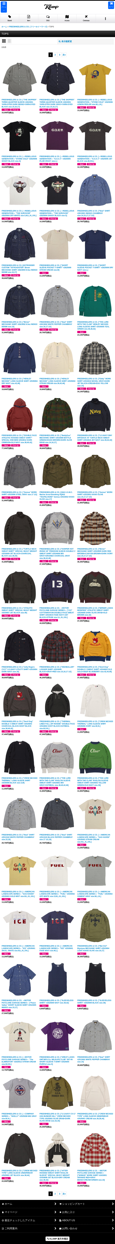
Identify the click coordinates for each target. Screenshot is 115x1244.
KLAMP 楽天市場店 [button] (57, 1239)
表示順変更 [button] (65, 41)
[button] (4, 7)
